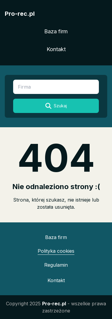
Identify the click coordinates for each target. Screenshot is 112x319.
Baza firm (56, 31)
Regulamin (56, 265)
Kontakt (56, 49)
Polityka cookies (56, 251)
